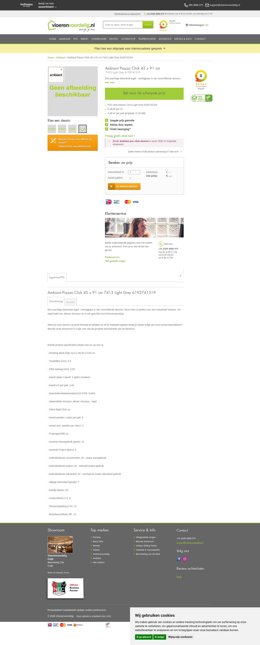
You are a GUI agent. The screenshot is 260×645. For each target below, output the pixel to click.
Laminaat (64, 38)
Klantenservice (112, 257)
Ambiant (60, 57)
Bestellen (70, 302)
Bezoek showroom (145, 541)
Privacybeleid (55, 610)
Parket (84, 38)
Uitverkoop (128, 38)
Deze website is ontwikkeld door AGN (94, 616)
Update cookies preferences (91, 610)
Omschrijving (56, 301)
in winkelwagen (127, 186)
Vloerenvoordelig (101, 554)
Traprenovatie (147, 38)
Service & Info (183, 38)
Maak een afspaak (55, 573)
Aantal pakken (115, 177)
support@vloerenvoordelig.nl (190, 542)
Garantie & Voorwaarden (148, 550)
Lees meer (110, 82)
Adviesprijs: (152, 172)
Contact (200, 38)
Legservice (165, 38)
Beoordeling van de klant (148, 554)
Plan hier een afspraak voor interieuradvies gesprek (130, 48)
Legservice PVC (57, 277)
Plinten (113, 38)
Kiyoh (179, 576)
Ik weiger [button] (159, 637)
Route (66, 573)
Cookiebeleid (69, 610)
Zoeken (148, 24)
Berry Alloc (98, 541)
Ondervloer (98, 38)
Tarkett (96, 550)
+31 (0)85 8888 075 (155, 14)
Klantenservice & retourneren (128, 14)
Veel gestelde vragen (115, 260)
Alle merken (99, 562)
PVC (75, 38)
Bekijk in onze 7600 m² (144, 143)
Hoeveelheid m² (116, 172)
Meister (96, 545)
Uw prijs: (152, 175)
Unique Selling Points (146, 545)
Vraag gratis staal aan (119, 135)
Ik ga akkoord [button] (144, 637)
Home (52, 38)
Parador (97, 537)
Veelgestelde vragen (146, 537)
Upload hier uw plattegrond (75, 143)
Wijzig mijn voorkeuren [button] (180, 637)
